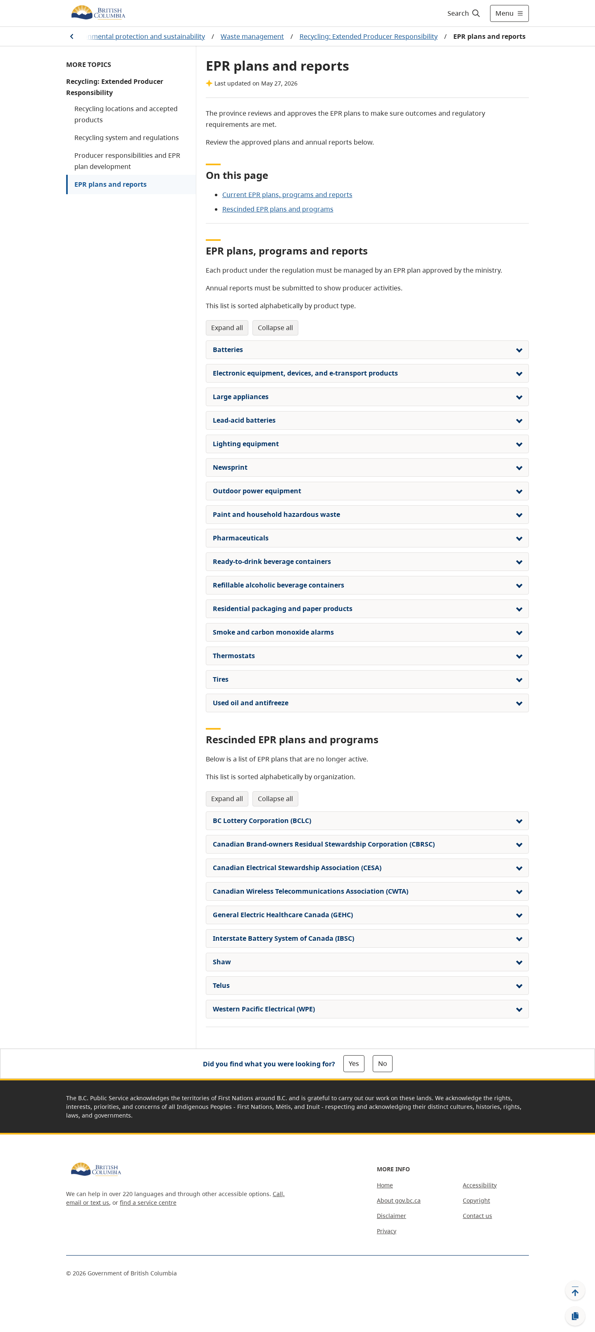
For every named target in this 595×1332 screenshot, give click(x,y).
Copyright (476, 1200)
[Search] (464, 13)
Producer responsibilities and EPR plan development (127, 161)
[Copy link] (575, 1316)
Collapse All (275, 327)
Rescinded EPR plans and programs (277, 209)
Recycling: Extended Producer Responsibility (369, 36)
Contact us (477, 1216)
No (382, 1063)
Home (385, 1185)
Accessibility (480, 1185)
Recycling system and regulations (126, 137)
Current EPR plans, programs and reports (287, 194)
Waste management (252, 36)
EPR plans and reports (110, 184)
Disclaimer (391, 1216)
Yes (354, 1063)
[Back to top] (575, 1290)
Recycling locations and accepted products (126, 114)
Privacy (386, 1231)
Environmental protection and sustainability (136, 36)
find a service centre (148, 1202)
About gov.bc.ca (399, 1200)
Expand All (227, 327)
